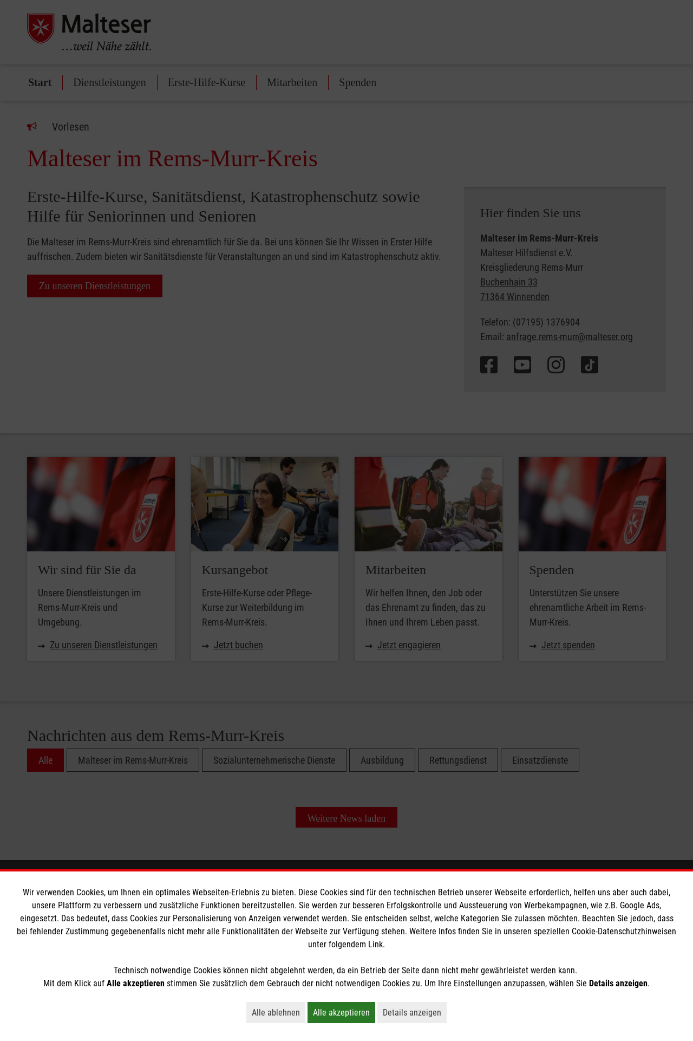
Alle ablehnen (278, 1012)
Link (375, 944)
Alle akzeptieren (344, 1012)
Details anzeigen (415, 1012)
